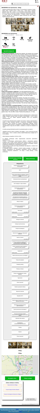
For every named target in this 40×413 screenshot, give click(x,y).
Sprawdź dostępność (9, 51)
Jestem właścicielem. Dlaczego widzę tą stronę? (31, 399)
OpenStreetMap (35, 374)
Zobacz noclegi (28, 378)
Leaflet (30, 374)
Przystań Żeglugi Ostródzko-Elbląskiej (12, 389)
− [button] (3, 359)
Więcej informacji (30, 158)
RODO (20, 411)
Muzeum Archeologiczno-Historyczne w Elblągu (12, 394)
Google (17, 409)
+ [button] (3, 357)
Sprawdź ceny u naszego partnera (15, 158)
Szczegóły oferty (12, 378)
